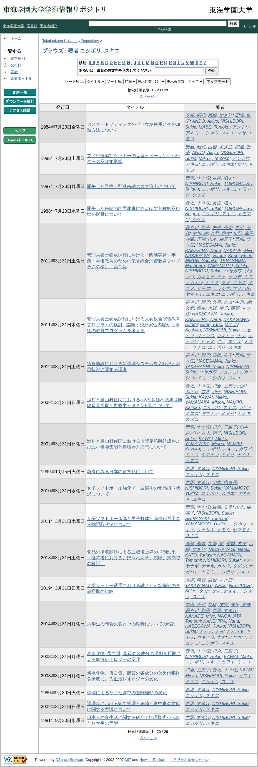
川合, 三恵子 (224, 386)
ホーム (16, 38)
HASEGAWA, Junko (216, 245)
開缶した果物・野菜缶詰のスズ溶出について (131, 186)
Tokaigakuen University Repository (70, 41)
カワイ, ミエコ (235, 662)
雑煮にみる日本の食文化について (120, 471)
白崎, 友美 (222, 507)
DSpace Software (70, 760)
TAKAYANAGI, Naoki (228, 549)
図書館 (32, 26)
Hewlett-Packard (153, 760)
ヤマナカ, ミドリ (218, 413)
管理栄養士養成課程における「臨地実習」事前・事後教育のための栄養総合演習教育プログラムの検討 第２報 (133, 261)
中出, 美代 (195, 604)
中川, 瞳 (200, 233)
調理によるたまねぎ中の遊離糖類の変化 (127, 692)
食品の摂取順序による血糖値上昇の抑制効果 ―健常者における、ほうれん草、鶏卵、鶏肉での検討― (133, 558)
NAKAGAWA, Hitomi (205, 255)
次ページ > (148, 96)
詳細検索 (164, 29)
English (250, 26)
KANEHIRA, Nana (203, 250)
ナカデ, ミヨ (240, 276)
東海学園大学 (13, 26)
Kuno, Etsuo (240, 255)
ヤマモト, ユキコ (202, 294)
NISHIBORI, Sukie (203, 183)
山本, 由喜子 (220, 239)
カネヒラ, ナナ (211, 276)
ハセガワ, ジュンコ (218, 372)
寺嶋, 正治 (195, 239)
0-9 (92, 62)
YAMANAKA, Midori (204, 402)
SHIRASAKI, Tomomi (206, 518)
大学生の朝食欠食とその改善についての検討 (131, 623)
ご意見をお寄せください (189, 760)
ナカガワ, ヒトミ (202, 282)
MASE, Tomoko (214, 127)
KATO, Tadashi (200, 555)
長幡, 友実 (236, 543)
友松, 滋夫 (222, 178)
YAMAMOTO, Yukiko (227, 265)
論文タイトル (21, 78)
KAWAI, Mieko (213, 397)
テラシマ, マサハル (231, 288)
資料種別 (18, 58)
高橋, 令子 (222, 355)
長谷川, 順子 (197, 227)
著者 (14, 72)
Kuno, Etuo (211, 324)
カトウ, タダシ (231, 566)
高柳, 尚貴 (195, 543)
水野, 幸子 (243, 233)
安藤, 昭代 (195, 115)
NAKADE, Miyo (238, 250)
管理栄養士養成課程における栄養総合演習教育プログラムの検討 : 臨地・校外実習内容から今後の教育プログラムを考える (133, 325)
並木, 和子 (211, 391)
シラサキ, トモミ (213, 529)
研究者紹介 (48, 26)
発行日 (16, 65)
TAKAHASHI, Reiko (204, 366)
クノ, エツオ (233, 282)
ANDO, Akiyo (205, 121)
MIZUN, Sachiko (201, 260)
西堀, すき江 (220, 115)
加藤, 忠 (216, 543)
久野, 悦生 (220, 233)
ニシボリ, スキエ (218, 133)
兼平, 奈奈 (222, 227)
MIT (128, 760)
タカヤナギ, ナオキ (218, 590)
